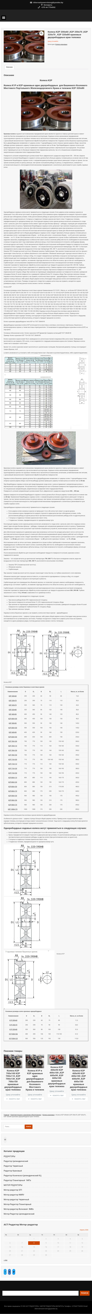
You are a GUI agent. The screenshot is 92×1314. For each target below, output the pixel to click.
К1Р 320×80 (13, 1029)
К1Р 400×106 (13, 1034)
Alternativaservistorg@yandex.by (46, 2)
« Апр (5, 1260)
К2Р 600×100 (12, 737)
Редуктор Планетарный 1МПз (17, 1180)
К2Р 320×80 (13, 710)
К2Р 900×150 (12, 800)
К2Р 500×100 (12, 728)
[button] (41, 33)
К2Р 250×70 (13, 700)
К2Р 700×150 (12, 755)
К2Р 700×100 (12, 741)
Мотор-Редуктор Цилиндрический (19, 1214)
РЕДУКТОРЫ (9, 1156)
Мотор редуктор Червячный (16, 1199)
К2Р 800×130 (12, 782)
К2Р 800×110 (12, 777)
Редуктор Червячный (13, 1166)
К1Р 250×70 (13, 1025)
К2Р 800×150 (12, 786)
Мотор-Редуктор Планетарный (17, 1204)
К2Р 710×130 (12, 768)
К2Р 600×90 (13, 732)
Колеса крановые (61, 44)
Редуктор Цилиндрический (16, 1161)
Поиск (84, 1293)
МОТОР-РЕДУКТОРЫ (13, 1185)
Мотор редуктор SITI (13, 1190)
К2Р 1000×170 (12, 809)
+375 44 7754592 (46, 7)
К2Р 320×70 (13, 705)
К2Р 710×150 (12, 773)
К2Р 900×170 (12, 805)
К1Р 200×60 (13, 1020)
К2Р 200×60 (13, 696)
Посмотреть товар (14, 1099)
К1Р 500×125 (13, 1038)
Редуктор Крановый (13, 1171)
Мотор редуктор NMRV (14, 1195)
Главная (6, 1115)
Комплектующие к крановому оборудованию (26, 1115)
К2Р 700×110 (12, 746)
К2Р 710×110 (12, 764)
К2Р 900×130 (12, 796)
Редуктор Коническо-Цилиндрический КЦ (22, 1175)
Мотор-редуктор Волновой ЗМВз (19, 1209)
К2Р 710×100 (12, 759)
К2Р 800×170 (12, 791)
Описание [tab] (9, 67)
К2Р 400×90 (13, 714)
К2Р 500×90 (13, 723)
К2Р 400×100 (12, 719)
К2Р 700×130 (12, 750)
